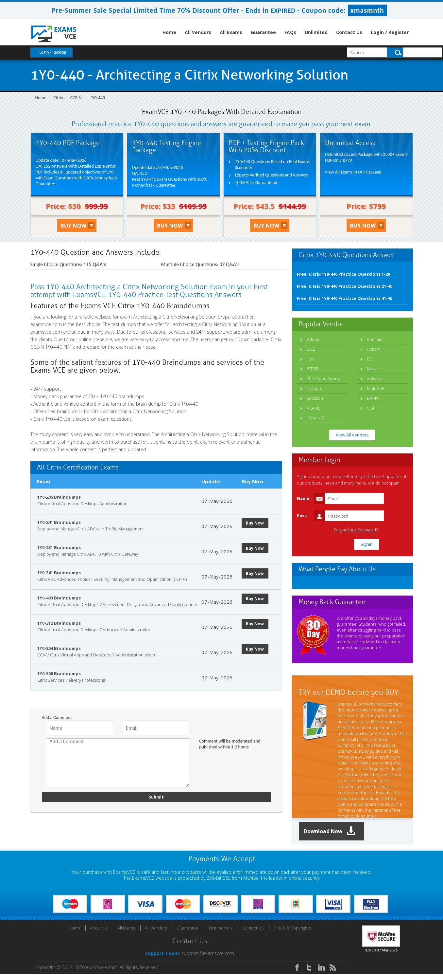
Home (169, 32)
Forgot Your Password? (379, 529)
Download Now (334, 832)
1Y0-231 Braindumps (59, 547)
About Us (99, 929)
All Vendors (198, 32)
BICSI (311, 349)
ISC (370, 359)
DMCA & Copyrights (292, 929)
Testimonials (220, 929)
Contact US (253, 929)
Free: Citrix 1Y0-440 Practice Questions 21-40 (344, 286)
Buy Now (257, 523)
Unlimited (316, 32)
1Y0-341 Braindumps (59, 573)
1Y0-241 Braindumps (59, 522)
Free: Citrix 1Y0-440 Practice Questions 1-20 (343, 274)
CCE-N (76, 98)
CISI (370, 408)
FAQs (290, 32)
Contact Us (349, 32)
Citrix (58, 98)
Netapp (314, 388)
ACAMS (314, 408)
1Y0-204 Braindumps (59, 648)
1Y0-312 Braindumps (59, 623)
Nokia (372, 369)
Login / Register (390, 32)
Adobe (313, 339)
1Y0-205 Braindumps (59, 497)
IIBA (310, 359)
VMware (375, 378)
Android (375, 339)
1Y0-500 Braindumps (59, 673)
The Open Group (323, 378)
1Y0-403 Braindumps (59, 598)
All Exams (231, 32)
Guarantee (263, 32)
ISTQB (313, 369)
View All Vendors (352, 435)
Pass (302, 516)
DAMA (373, 398)
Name (303, 498)
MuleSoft (375, 388)
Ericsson (315, 398)
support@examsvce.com (207, 954)
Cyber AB (315, 418)
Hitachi (373, 349)
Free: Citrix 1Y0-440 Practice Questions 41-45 (344, 298)
